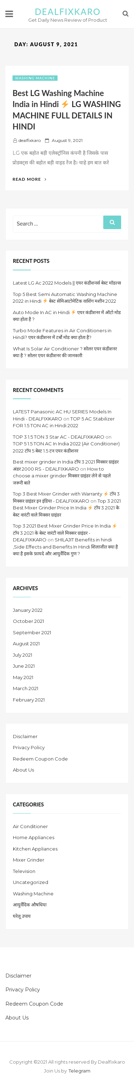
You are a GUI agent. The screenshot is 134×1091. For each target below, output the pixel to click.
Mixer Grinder (28, 860)
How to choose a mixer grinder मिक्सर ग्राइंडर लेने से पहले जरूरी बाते (62, 476)
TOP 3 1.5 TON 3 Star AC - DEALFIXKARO (58, 437)
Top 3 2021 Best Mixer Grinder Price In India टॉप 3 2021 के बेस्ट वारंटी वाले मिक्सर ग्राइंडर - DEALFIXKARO (65, 532)
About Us (23, 770)
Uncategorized (30, 882)
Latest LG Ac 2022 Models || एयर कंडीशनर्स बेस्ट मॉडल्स (67, 283)
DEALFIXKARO (68, 11)
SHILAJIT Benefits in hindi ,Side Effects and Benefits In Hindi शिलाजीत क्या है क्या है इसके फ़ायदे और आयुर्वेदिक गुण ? (65, 546)
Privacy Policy (29, 747)
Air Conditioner (30, 826)
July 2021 (22, 655)
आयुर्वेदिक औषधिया (29, 904)
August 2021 (26, 643)
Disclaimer (25, 736)
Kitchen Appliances (35, 849)
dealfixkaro (30, 140)
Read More (29, 179)
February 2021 (29, 700)
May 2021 (23, 677)
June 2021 (24, 666)
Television (24, 871)
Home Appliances (33, 837)
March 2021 (25, 688)
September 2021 (32, 632)
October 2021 (28, 621)
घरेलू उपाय (22, 916)
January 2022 (28, 610)
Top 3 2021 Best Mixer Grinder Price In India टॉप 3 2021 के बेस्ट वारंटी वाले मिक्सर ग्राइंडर (67, 508)
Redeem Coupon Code (40, 759)
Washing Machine (35, 78)
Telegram (79, 1071)
